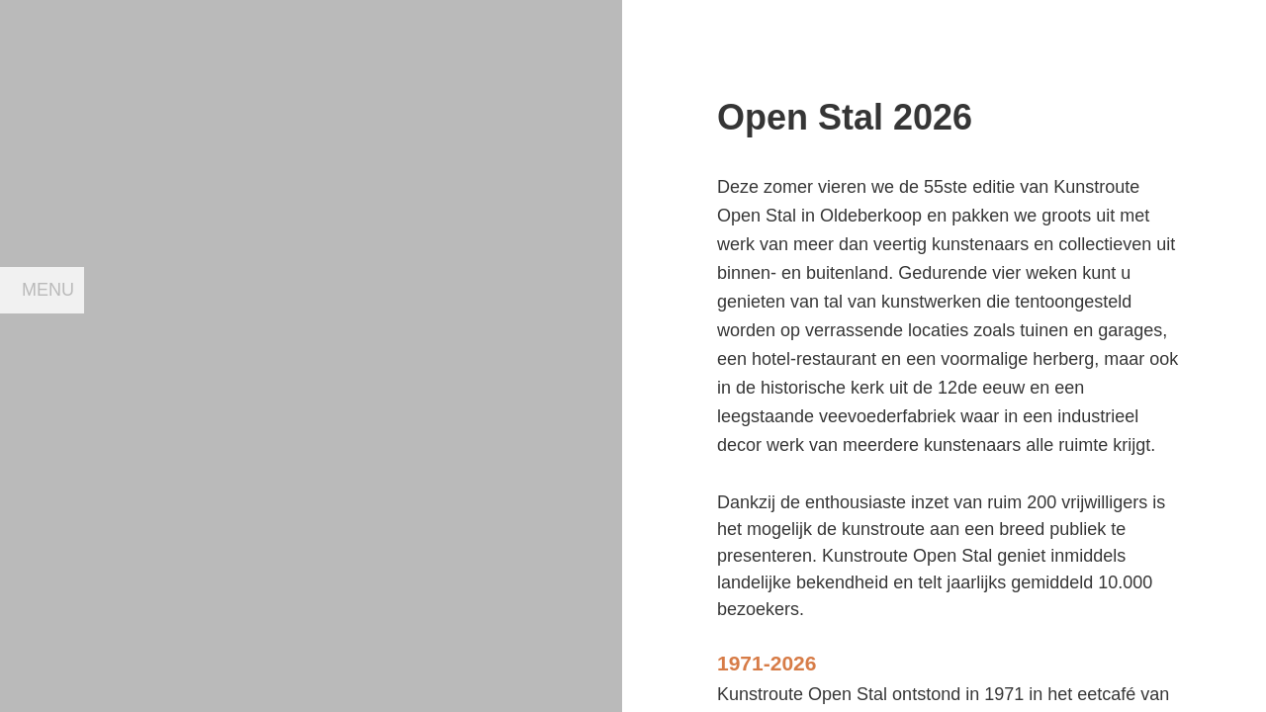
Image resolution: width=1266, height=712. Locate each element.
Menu (48, 290)
